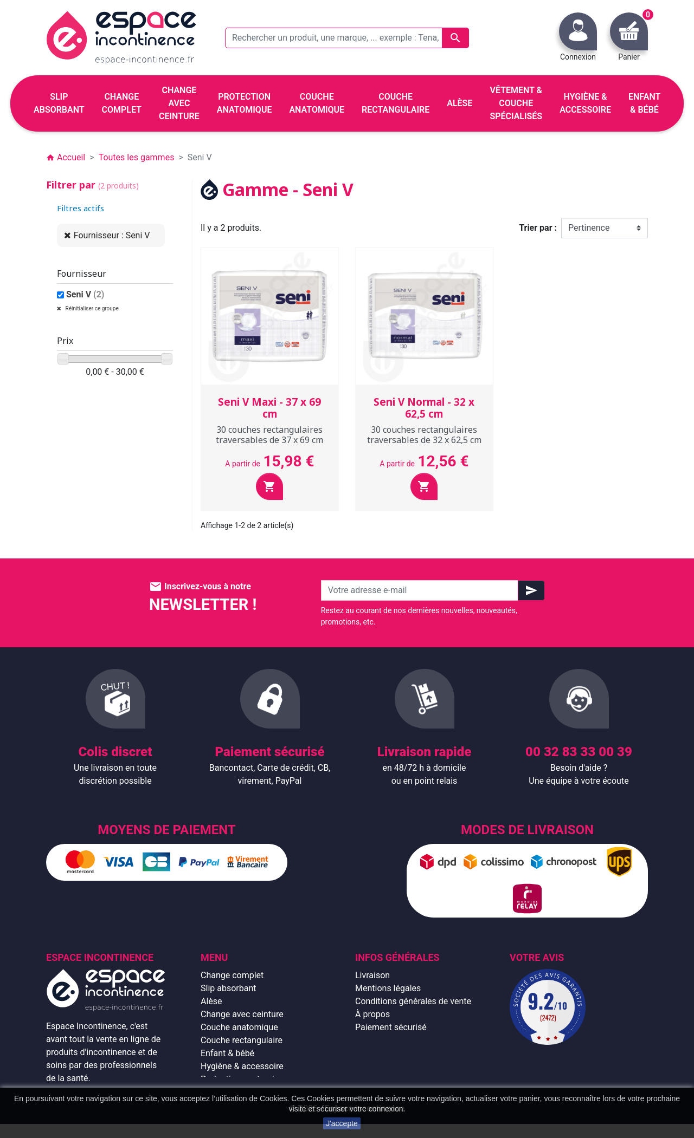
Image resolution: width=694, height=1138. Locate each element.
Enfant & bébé (227, 1053)
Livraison (372, 975)
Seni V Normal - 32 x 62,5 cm (424, 408)
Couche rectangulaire (241, 1040)
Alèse (211, 1001)
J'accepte (342, 1123)
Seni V (85, 294)
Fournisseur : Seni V (112, 235)
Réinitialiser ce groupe (91, 308)
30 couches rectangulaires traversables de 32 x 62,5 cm (424, 435)
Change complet (232, 975)
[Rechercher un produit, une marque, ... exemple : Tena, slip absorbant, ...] (347, 38)
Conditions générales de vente (413, 1001)
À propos (372, 1014)
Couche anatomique (239, 1027)
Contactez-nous (385, 1053)
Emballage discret (389, 1040)
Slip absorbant (228, 988)
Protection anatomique (244, 1079)
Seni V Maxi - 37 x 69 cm (269, 408)
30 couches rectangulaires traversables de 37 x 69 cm (269, 435)
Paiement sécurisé (391, 1027)
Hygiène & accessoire (242, 1066)
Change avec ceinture (242, 1014)
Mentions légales (388, 988)
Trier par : (538, 228)
